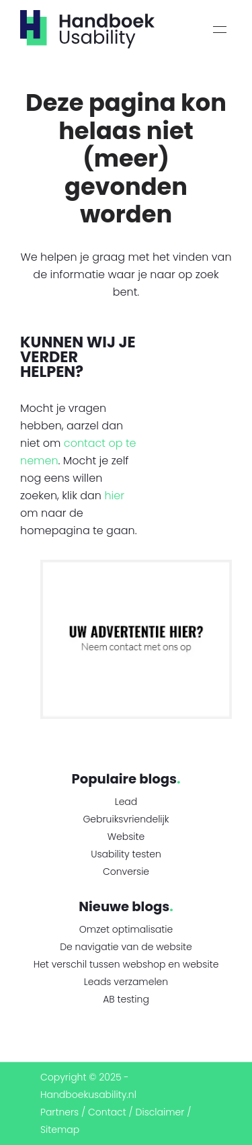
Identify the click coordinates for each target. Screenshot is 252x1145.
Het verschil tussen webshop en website (126, 964)
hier (114, 495)
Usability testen (126, 854)
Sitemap (59, 1129)
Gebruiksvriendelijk (126, 819)
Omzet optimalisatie (126, 929)
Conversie (126, 871)
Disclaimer (160, 1112)
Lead (126, 801)
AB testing (126, 999)
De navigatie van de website (126, 946)
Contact (107, 1112)
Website (126, 836)
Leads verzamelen (126, 981)
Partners (59, 1112)
